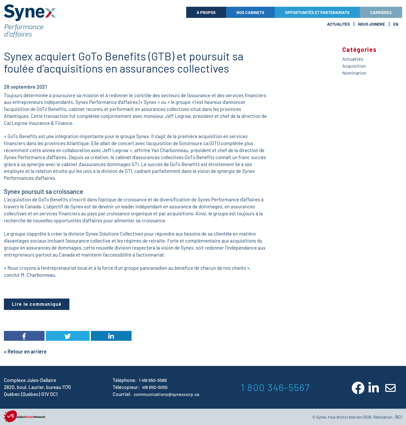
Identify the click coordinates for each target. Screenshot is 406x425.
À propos (206, 12)
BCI (398, 417)
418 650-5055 (155, 387)
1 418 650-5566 (153, 380)
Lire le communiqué (36, 304)
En (395, 24)
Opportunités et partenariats (317, 12)
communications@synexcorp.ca (166, 394)
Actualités (338, 24)
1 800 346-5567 (275, 387)
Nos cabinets (250, 12)
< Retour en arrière (25, 351)
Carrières (381, 12)
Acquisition (354, 66)
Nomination (354, 73)
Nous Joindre (371, 24)
